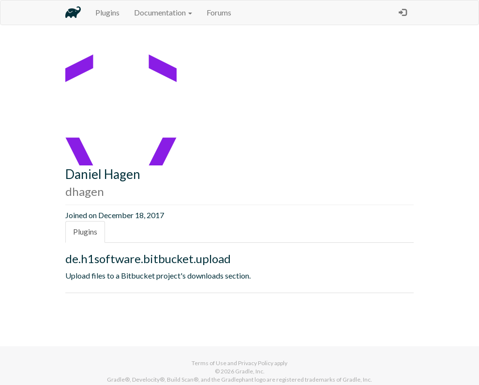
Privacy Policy (255, 363)
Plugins (107, 12)
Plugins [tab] (85, 231)
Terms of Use (209, 363)
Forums (219, 12)
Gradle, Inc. (250, 371)
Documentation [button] (163, 12)
